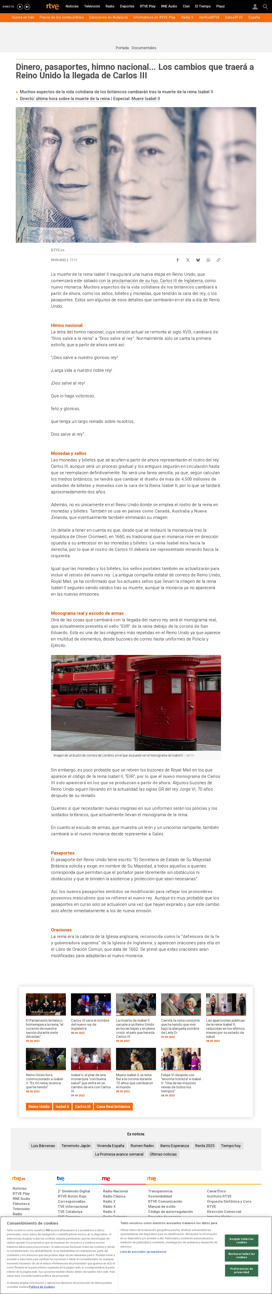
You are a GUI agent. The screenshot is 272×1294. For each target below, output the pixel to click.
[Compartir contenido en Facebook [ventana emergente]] (178, 259)
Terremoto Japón (76, 1145)
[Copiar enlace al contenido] (218, 259)
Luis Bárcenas (43, 1145)
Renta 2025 (204, 1145)
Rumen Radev (142, 1145)
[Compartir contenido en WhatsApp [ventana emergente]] (208, 259)
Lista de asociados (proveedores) (143, 1251)
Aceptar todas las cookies (242, 1240)
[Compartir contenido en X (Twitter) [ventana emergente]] (188, 259)
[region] (136, 1255)
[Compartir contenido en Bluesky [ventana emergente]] (198, 259)
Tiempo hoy (231, 1145)
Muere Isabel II (146, 98)
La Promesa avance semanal (119, 1154)
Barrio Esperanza (174, 1145)
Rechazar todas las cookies (241, 1255)
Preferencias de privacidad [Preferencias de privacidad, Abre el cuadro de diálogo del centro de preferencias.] (241, 1270)
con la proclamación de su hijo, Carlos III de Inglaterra (151, 280)
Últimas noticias (163, 1154)
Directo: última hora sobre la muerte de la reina (65, 98)
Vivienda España (110, 1145)
